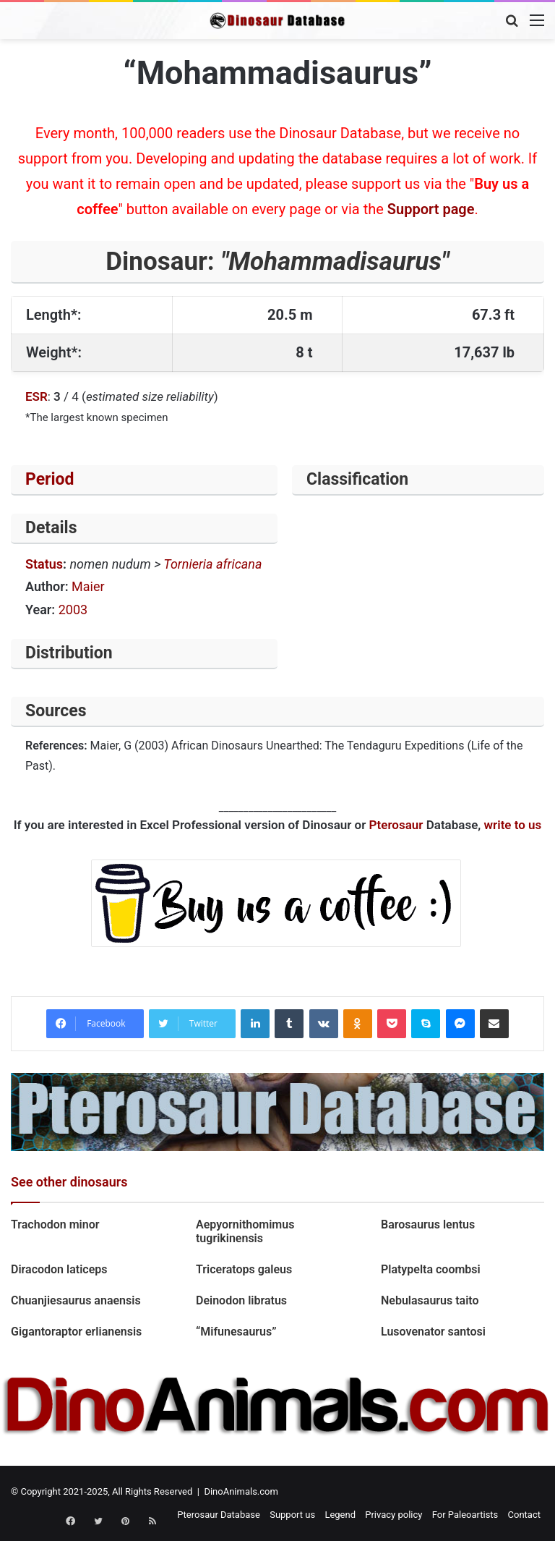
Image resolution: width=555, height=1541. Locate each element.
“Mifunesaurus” (236, 1331)
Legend (340, 1514)
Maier (88, 586)
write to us (513, 825)
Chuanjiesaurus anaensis (76, 1300)
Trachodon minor (55, 1224)
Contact (524, 1514)
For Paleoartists (465, 1514)
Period (49, 479)
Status (44, 564)
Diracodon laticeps (59, 1269)
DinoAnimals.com (241, 1491)
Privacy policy (393, 1514)
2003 (73, 609)
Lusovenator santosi (433, 1331)
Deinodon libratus (241, 1300)
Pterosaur (396, 825)
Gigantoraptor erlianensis (78, 1331)
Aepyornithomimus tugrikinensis (245, 1231)
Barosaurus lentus (428, 1224)
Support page (431, 209)
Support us (292, 1514)
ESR (36, 396)
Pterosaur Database (218, 1514)
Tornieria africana (212, 564)
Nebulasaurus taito (430, 1300)
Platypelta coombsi (431, 1269)
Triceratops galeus (244, 1269)
